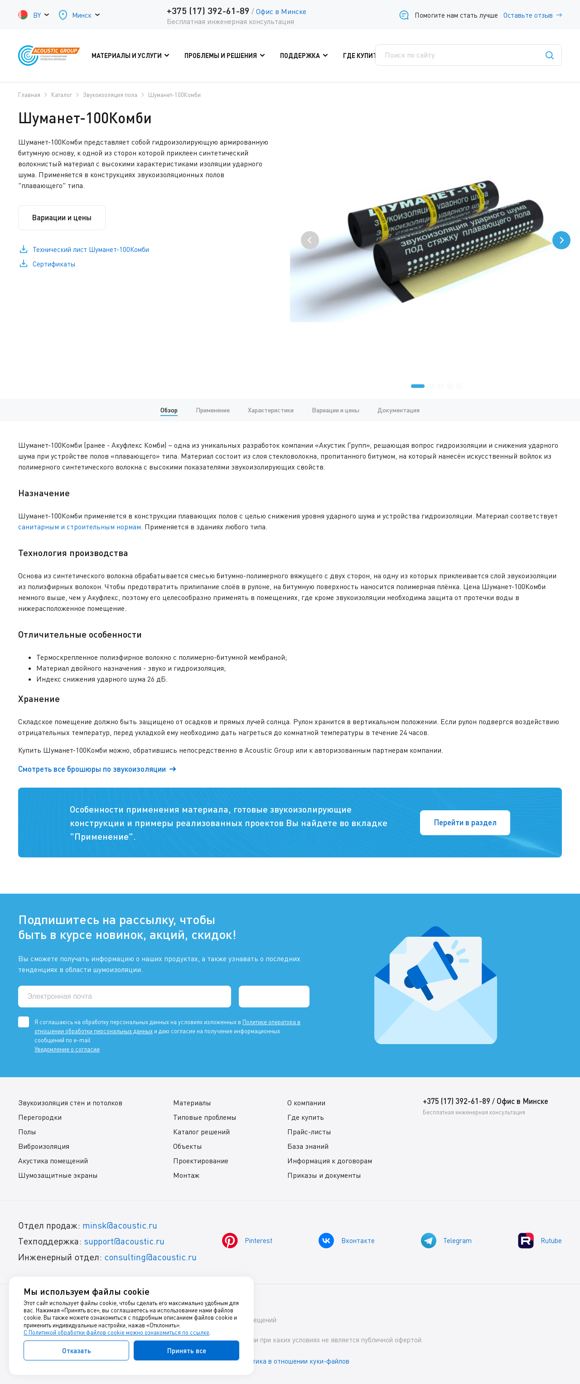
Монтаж (186, 1175)
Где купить (305, 1117)
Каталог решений (201, 1131)
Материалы (192, 1102)
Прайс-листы (309, 1131)
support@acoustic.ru (124, 1241)
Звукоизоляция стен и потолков (70, 1102)
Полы (27, 1131)
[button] (418, 386)
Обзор (169, 410)
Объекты (187, 1146)
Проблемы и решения (228, 55)
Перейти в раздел (464, 822)
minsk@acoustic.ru (120, 1225)
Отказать (76, 1350)
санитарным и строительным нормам (79, 526)
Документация (398, 410)
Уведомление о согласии (67, 1049)
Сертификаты (54, 265)
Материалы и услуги (135, 55)
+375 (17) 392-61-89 (207, 10)
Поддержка (306, 55)
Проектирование (200, 1160)
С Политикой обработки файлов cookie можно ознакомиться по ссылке (116, 1332)
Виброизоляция (43, 1146)
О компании (306, 1102)
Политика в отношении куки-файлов (294, 1361)
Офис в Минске (281, 11)
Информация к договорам (329, 1160)
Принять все (186, 1350)
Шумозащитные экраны (58, 1175)
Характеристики (271, 410)
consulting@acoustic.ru (151, 1257)
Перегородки (40, 1117)
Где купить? (367, 55)
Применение (213, 410)
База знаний (308, 1146)
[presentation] (310, 240)
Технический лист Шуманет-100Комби (91, 250)
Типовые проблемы (205, 1117)
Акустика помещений (53, 1160)
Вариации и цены (63, 218)
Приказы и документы (324, 1175)
